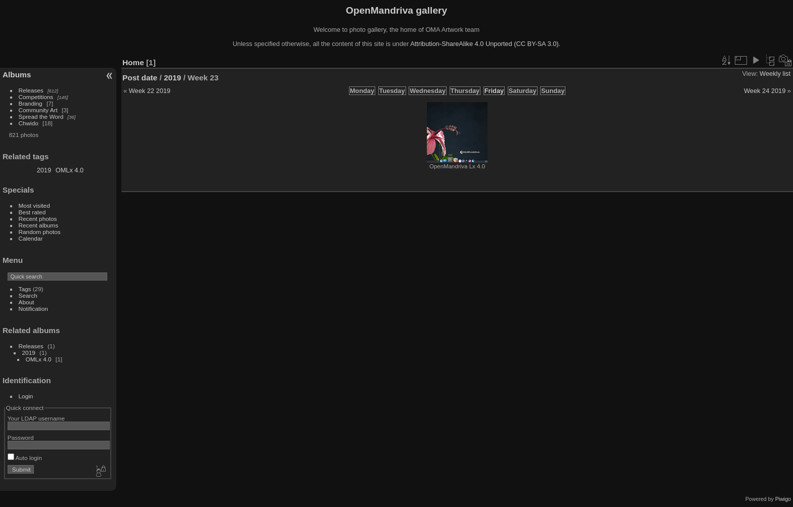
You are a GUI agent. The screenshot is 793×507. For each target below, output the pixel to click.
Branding (30, 103)
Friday (494, 91)
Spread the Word (41, 116)
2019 (44, 170)
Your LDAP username (36, 418)
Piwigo (783, 499)
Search (28, 295)
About (26, 302)
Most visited (34, 205)
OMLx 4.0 (69, 170)
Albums (17, 74)
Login (26, 396)
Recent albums (38, 225)
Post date (139, 77)
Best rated (32, 212)
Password (21, 437)
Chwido (28, 123)
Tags (25, 289)
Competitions (36, 97)
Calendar (31, 238)
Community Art (38, 110)
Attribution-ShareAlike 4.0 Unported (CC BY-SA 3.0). (485, 44)
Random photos (40, 231)
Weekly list (775, 73)
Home (133, 62)
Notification (33, 308)
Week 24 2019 (764, 91)
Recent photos (38, 218)
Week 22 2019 (149, 91)
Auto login (25, 457)
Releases (31, 90)
